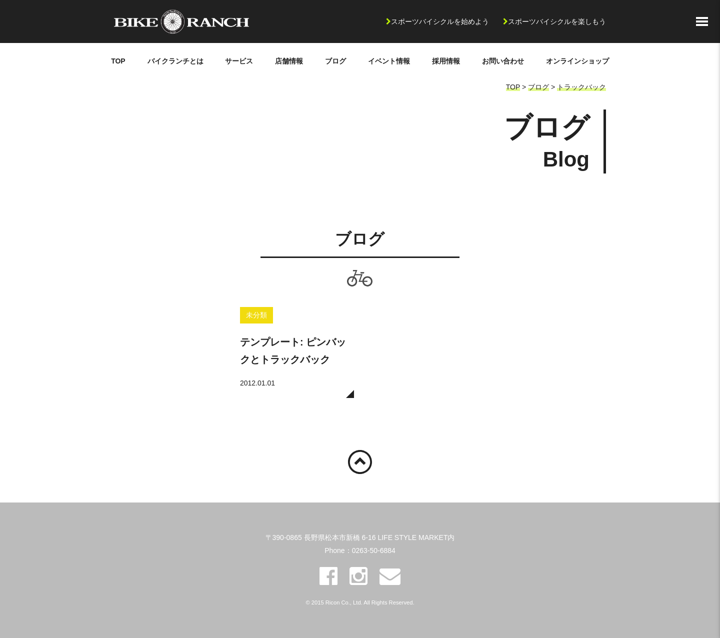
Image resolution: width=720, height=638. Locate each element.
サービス (239, 61)
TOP (118, 61)
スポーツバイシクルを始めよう (440, 22)
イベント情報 (389, 61)
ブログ (335, 61)
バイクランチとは (176, 61)
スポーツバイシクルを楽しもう (557, 22)
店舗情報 (289, 61)
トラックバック (581, 87)
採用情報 (446, 61)
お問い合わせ (503, 61)
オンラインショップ (577, 61)
